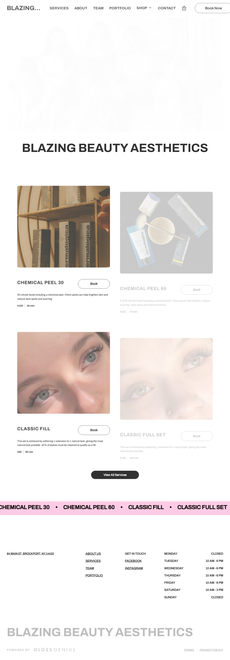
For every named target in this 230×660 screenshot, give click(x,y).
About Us (93, 553)
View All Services (115, 477)
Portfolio (120, 8)
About (80, 8)
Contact (167, 8)
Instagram (134, 568)
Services (59, 8)
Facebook (133, 561)
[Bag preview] (184, 8)
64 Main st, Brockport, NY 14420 (30, 553)
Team (90, 568)
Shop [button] (144, 8)
